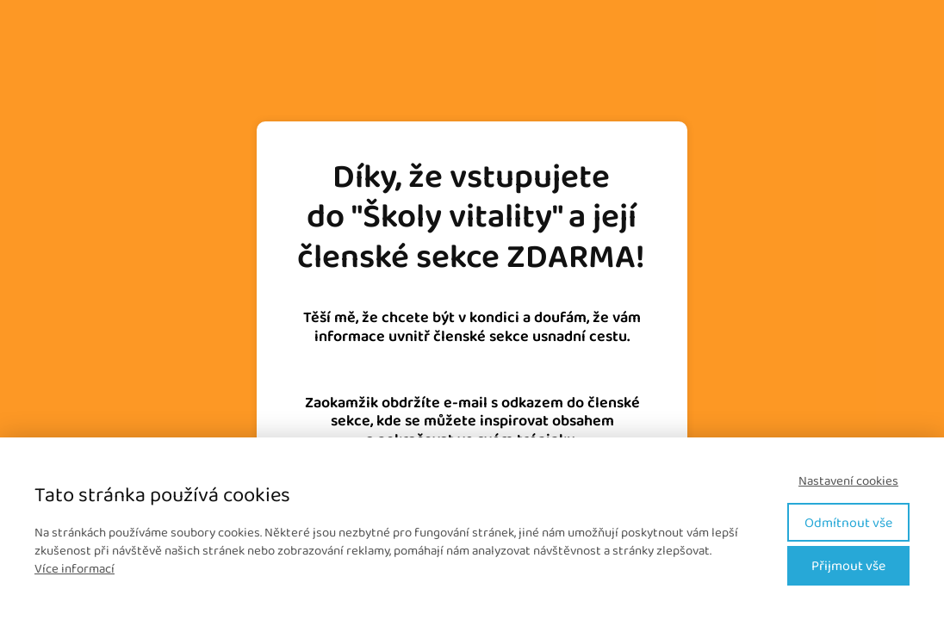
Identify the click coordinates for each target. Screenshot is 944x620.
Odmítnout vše (848, 522)
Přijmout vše (848, 565)
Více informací (74, 568)
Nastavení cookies (848, 481)
